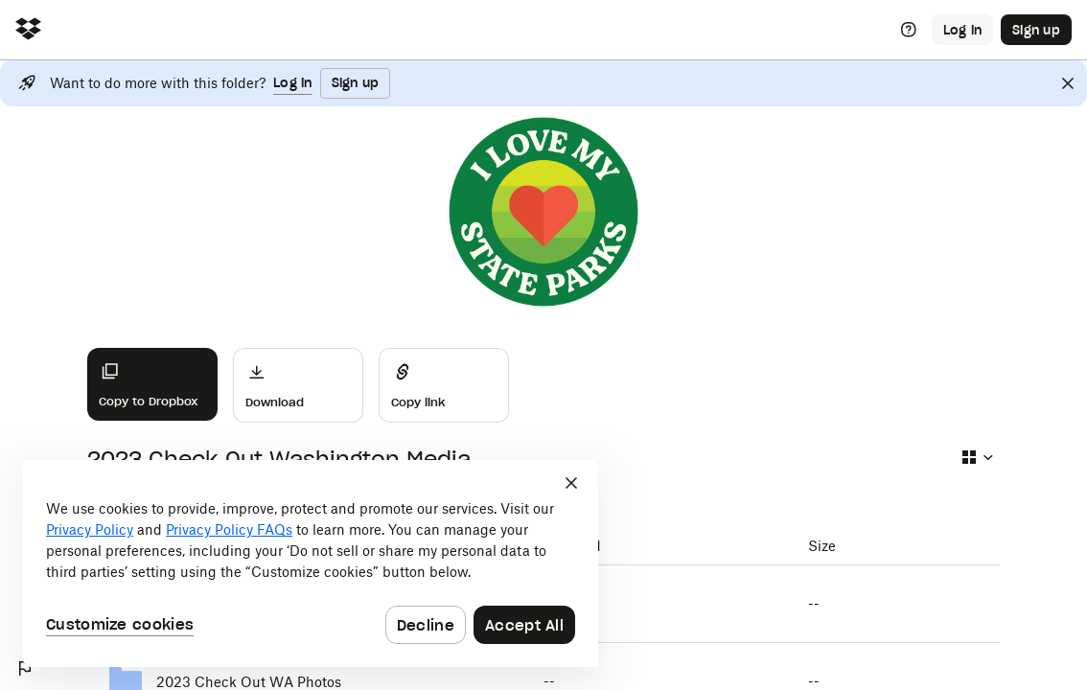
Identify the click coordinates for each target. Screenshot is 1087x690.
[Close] (1067, 83)
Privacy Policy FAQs (229, 529)
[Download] (298, 385)
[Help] (908, 29)
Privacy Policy (89, 529)
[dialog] (310, 563)
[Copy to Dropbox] (152, 384)
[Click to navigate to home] (28, 30)
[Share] (444, 385)
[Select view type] (977, 457)
